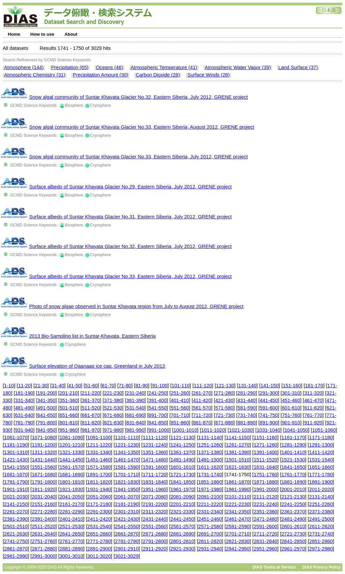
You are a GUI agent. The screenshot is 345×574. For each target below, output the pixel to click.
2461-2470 (238, 519)
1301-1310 (16, 452)
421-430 (224, 400)
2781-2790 (126, 541)
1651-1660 (321, 467)
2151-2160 (43, 504)
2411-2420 (99, 519)
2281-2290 (71, 511)
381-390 (135, 400)
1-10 (9, 385)
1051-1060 (324, 430)
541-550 (158, 408)
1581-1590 (126, 467)
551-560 (180, 408)
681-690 (135, 415)
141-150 (269, 385)
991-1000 (159, 430)
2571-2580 (210, 526)
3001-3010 (71, 556)
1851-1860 (210, 482)
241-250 (158, 393)
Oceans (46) (109, 67)
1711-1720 (154, 474)
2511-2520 (43, 526)
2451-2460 (210, 519)
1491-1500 (210, 459)
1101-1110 (126, 437)
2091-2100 (210, 497)
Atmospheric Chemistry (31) (34, 75)
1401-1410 (293, 452)
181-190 (24, 393)
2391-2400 (43, 519)
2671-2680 (154, 534)
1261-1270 (238, 445)
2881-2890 (71, 548)
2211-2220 (210, 504)
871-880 (224, 422)
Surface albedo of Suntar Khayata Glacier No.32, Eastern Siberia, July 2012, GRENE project (130, 246)
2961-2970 (293, 548)
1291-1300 (321, 445)
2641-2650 (71, 534)
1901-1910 (16, 489)
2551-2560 (154, 526)
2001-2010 (293, 489)
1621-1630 (238, 467)
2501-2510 (16, 526)
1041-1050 (296, 430)
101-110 (180, 385)
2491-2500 (321, 519)
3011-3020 (99, 556)
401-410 (180, 400)
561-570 (202, 408)
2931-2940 (210, 548)
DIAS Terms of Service (274, 567)
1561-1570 (71, 467)
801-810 (69, 422)
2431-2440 (154, 519)
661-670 (91, 415)
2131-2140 (321, 497)
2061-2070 (126, 497)
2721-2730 (293, 534)
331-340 (24, 400)
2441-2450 (182, 519)
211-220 (91, 393)
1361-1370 (182, 452)
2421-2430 (126, 519)
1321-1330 (71, 452)
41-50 (74, 385)
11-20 (24, 385)
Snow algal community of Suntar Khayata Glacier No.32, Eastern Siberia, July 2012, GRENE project (138, 97)
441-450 (269, 400)
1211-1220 (99, 445)
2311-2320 (154, 511)
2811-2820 (210, 541)
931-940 (24, 430)
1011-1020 (213, 430)
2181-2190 (126, 504)
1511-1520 (265, 459)
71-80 (125, 385)
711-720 (202, 415)
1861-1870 (238, 482)
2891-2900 (99, 548)
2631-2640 (43, 534)
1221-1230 (126, 445)
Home (14, 34)
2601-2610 (293, 526)
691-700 (158, 415)
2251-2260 (321, 504)
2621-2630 (16, 534)
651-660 (69, 415)
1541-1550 (16, 467)
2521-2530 (71, 526)
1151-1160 (265, 437)
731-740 (247, 415)
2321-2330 (182, 511)
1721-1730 (182, 474)
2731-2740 (321, 534)
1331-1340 (99, 452)
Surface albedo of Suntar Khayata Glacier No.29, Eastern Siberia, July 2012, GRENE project (130, 186)
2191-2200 (154, 504)
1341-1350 (126, 452)
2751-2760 (43, 541)
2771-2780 (99, 541)
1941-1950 (126, 489)
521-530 (113, 408)
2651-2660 (99, 534)
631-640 (24, 415)
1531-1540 (321, 459)
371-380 (113, 400)
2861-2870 (16, 548)
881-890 (247, 422)
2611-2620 (321, 526)
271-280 (224, 393)
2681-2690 (182, 534)
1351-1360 (154, 452)
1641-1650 (293, 467)
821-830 (113, 422)
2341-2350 (238, 511)
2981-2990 (16, 556)
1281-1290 (293, 445)
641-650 (46, 415)
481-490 (24, 408)
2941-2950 (238, 548)
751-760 (291, 415)
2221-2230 (238, 504)
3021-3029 (126, 556)
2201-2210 (182, 504)
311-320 (313, 393)
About (70, 34)
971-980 (113, 430)
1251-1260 (210, 445)
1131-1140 (210, 437)
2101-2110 (238, 497)
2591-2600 (265, 526)
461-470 (313, 400)
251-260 (180, 393)
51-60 (91, 385)
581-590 (247, 408)
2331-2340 (210, 511)
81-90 (141, 385)
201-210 (69, 393)
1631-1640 (265, 467)
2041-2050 (71, 497)
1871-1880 (265, 482)
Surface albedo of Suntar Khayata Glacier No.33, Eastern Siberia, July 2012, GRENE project (130, 276)
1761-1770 (293, 474)
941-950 (46, 430)
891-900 (269, 422)
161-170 (314, 385)
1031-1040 (268, 430)
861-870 (202, 422)
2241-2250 (293, 504)
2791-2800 (154, 541)
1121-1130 (182, 437)
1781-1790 (16, 482)
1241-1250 (182, 445)
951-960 (69, 430)
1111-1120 (154, 437)
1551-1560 (43, 467)
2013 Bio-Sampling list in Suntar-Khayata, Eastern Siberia (92, 336)
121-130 (225, 385)
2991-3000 (43, 556)
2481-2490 (293, 519)
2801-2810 (182, 541)
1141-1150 (238, 437)
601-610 (291, 408)
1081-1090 (71, 437)
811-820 (91, 422)
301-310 (291, 393)
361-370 (91, 400)
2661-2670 (126, 534)
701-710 (180, 415)
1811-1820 (99, 482)
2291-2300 (99, 511)
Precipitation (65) (70, 67)
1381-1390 (238, 452)
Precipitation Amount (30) (100, 75)
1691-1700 (99, 474)
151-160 (292, 385)
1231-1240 (154, 445)
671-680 (113, 415)
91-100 (159, 385)
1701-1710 (126, 474)
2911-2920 (154, 548)
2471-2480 (265, 519)
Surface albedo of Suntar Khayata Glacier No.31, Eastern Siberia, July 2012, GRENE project (130, 216)
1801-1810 (71, 482)
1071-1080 (43, 437)
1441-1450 (71, 459)
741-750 (269, 415)
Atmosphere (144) (23, 67)
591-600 (269, 408)
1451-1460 (99, 459)
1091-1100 (99, 437)
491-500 (46, 408)
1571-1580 (99, 467)
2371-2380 (321, 511)
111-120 (203, 385)
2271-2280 (43, 511)
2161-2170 (71, 504)
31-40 (58, 385)
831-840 (135, 422)
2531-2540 (99, 526)
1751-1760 (265, 474)
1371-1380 (210, 452)
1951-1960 (154, 489)
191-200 (46, 393)
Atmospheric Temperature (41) (164, 67)
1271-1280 (265, 445)
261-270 (202, 393)
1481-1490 (182, 459)
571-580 (224, 408)
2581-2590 (238, 526)
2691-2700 (210, 534)
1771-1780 (321, 474)
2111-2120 (265, 497)
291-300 (269, 393)
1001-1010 (185, 430)
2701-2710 (238, 534)
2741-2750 (16, 541)
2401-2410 (71, 519)
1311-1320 (43, 452)
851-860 (180, 422)
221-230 (113, 393)
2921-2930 (182, 548)
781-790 (24, 422)
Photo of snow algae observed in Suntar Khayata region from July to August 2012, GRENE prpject (136, 306)
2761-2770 (71, 541)
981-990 (135, 430)
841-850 (158, 422)
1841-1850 (182, 482)
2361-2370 (293, 511)
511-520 (91, 408)
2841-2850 (293, 541)
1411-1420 (321, 452)
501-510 (69, 408)
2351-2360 (265, 511)
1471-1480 (154, 459)
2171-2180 (99, 504)
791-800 (46, 422)
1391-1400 (265, 452)
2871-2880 (43, 548)
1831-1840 (154, 482)
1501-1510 (238, 459)
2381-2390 (16, 519)
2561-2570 (182, 526)
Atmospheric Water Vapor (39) (238, 67)
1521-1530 (293, 459)
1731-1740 (210, 474)
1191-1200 (43, 445)
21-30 (41, 385)
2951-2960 (265, 548)
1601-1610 (182, 467)
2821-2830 (238, 541)
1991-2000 (265, 489)
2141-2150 (16, 504)
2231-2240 (265, 504)
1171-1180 (321, 437)
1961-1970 (182, 489)
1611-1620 (210, 467)
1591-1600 (154, 467)
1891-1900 (321, 482)
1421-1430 (16, 459)
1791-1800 (43, 482)
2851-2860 (321, 541)
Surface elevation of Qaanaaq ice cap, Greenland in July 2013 (97, 366)
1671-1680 (43, 474)
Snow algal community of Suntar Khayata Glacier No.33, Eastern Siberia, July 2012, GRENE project (138, 156)
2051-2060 (99, 497)
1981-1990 (238, 489)
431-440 (247, 400)
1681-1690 (71, 474)
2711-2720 (265, 534)
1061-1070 (16, 437)
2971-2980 (321, 548)
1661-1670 (16, 474)
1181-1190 (16, 445)
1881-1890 (293, 482)
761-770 (313, 415)
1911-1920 (43, 489)
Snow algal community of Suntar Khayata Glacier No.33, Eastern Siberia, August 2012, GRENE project (141, 127)
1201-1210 (71, 445)
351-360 (69, 400)
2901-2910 (126, 548)
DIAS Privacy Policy (322, 567)
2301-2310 (126, 511)
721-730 (224, 415)
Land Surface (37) (298, 67)
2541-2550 (126, 526)
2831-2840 (265, 541)
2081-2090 (182, 497)
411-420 (202, 400)
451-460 (291, 400)
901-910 (291, 422)
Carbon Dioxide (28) (158, 75)
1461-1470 (126, 459)
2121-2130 (293, 497)
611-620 (313, 408)
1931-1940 (99, 489)
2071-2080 (154, 497)
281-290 (247, 393)
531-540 (135, 408)
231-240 (135, 393)
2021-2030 (16, 497)
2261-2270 (16, 511)
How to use (42, 34)
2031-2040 (43, 497)
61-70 (108, 385)
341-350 (46, 400)
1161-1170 (293, 437)
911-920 (313, 422)
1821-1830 (126, 482)
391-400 (158, 400)
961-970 (91, 430)
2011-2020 (321, 489)
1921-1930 (71, 489)
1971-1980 (210, 489)
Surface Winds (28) (208, 75)
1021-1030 (241, 430)
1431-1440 (43, 459)
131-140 (247, 385)
